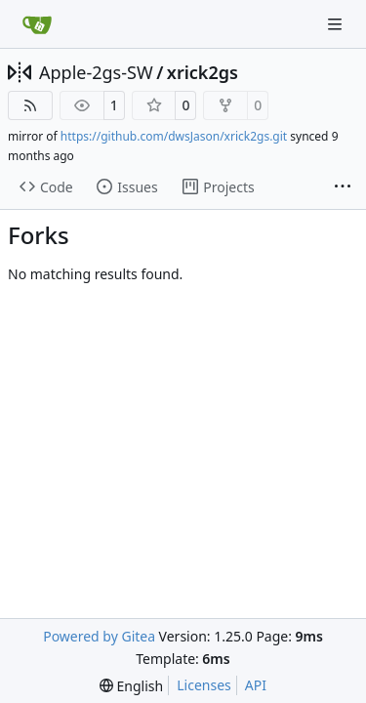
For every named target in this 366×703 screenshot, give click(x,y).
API (255, 685)
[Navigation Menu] (336, 24)
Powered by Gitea (99, 636)
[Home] (37, 24)
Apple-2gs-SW (96, 72)
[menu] (131, 686)
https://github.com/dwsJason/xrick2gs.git (174, 136)
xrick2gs (202, 72)
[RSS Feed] (30, 105)
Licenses (204, 685)
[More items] (342, 187)
